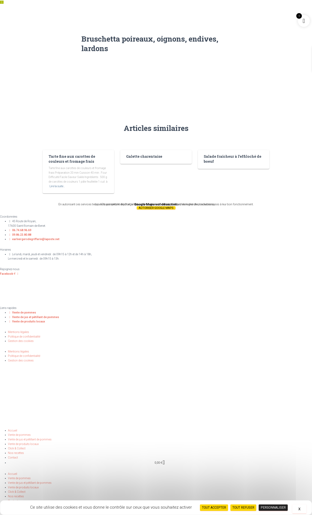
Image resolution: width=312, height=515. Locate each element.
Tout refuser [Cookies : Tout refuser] (243, 507)
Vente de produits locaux (23, 444)
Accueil (12, 430)
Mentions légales (18, 332)
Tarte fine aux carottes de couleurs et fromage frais (72, 159)
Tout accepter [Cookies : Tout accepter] (214, 507)
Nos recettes (16, 453)
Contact (13, 457)
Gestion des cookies (21, 341)
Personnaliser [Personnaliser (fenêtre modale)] (273, 507)
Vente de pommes (19, 434)
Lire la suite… (57, 186)
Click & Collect (16, 448)
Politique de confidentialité (24, 336)
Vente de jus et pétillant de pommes (30, 439)
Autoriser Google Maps (156, 207)
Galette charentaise (144, 156)
